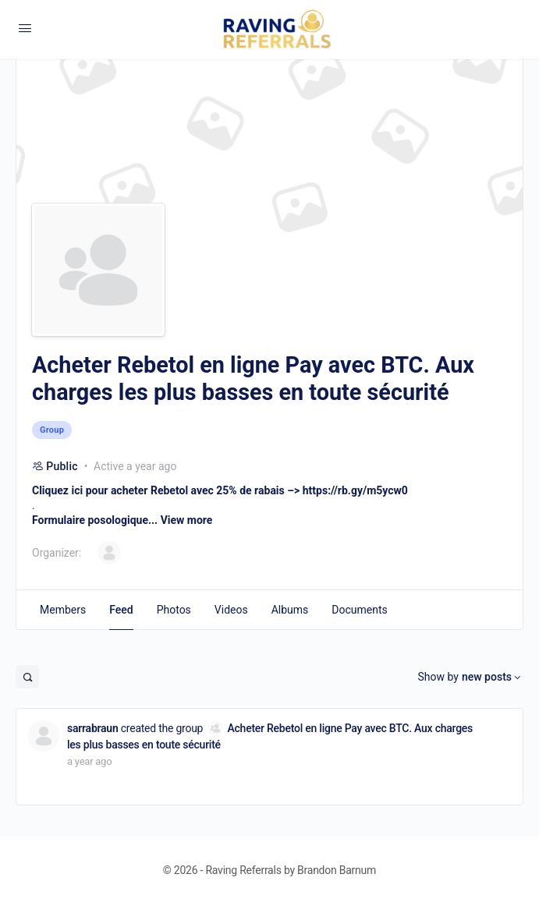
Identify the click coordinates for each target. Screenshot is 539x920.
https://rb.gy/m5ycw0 (355, 490)
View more (187, 520)
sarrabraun (93, 728)
